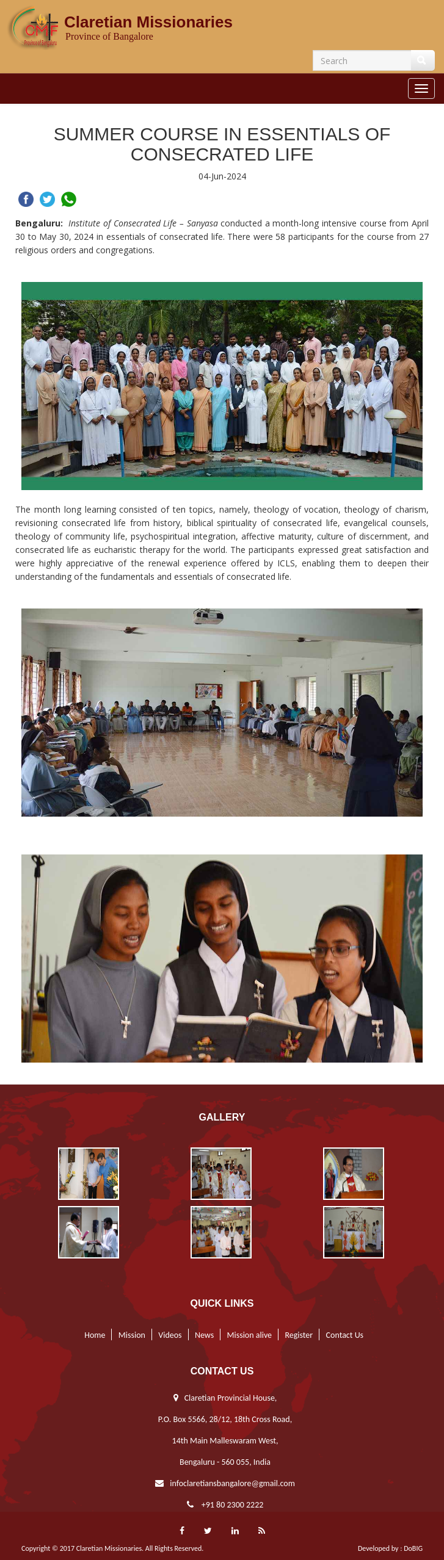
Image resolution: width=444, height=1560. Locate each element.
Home (93, 1335)
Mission (129, 1335)
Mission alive (247, 1335)
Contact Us (342, 1335)
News (202, 1335)
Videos (168, 1335)
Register (297, 1335)
